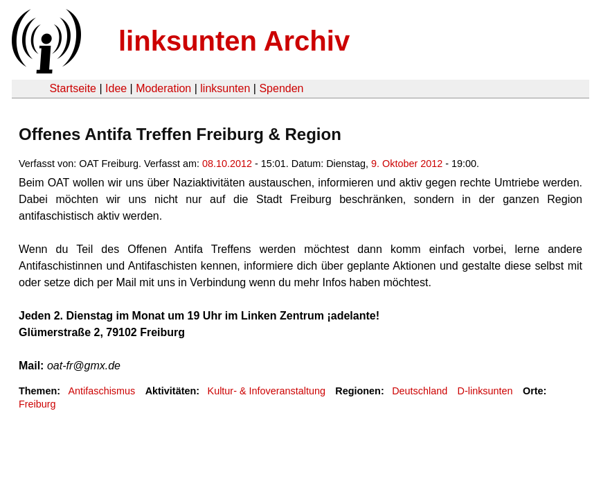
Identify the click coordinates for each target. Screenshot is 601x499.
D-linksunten (485, 390)
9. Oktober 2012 (406, 163)
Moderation (163, 88)
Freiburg (37, 404)
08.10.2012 (227, 163)
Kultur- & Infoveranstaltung (266, 390)
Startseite (72, 88)
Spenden (281, 88)
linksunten (225, 88)
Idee (116, 88)
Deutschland (419, 390)
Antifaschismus (101, 390)
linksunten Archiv (234, 41)
